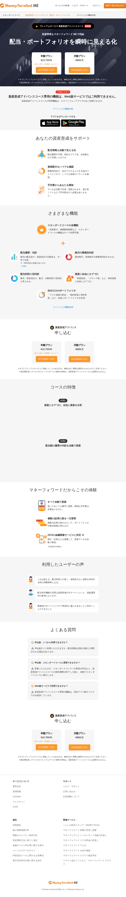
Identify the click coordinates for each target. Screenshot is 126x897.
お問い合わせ (69, 791)
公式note (17, 796)
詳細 (24, 266)
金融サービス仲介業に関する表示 (28, 845)
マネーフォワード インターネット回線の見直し (85, 835)
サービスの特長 (62, 5)
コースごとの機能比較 (86, 15)
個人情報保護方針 (21, 830)
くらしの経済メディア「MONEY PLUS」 (82, 825)
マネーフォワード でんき (74, 845)
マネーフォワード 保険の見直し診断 (80, 830)
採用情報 (17, 791)
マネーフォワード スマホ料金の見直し (81, 840)
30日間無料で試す (46, 70)
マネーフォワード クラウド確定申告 (80, 855)
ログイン (97, 5)
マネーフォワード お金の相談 (76, 850)
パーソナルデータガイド (24, 850)
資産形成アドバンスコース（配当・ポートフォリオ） (48, 15)
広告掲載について (71, 796)
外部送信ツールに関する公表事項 (28, 855)
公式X (15, 807)
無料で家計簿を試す (115, 5)
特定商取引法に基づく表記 (25, 840)
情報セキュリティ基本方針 (25, 835)
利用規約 (17, 825)
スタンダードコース (11, 15)
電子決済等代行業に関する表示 (27, 860)
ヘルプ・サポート (80, 5)
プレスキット (19, 802)
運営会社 (17, 786)
